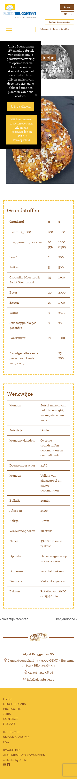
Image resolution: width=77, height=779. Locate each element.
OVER (7, 699)
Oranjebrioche (66, 619)
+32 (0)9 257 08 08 (40, 672)
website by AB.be (15, 760)
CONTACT (10, 719)
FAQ (6, 742)
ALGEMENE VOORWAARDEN (24, 755)
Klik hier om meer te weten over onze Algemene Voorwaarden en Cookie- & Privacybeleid (21, 130)
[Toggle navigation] (9, 30)
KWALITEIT (11, 750)
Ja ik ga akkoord (21, 106)
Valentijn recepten (14, 619)
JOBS (7, 714)
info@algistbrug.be (40, 679)
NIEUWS (9, 724)
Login (67, 7)
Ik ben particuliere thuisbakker (55, 29)
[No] (36, 95)
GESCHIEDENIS (14, 704)
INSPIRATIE (11, 732)
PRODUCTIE (12, 709)
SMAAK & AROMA (16, 737)
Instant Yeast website (59, 22)
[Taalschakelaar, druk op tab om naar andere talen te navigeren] (67, 14)
